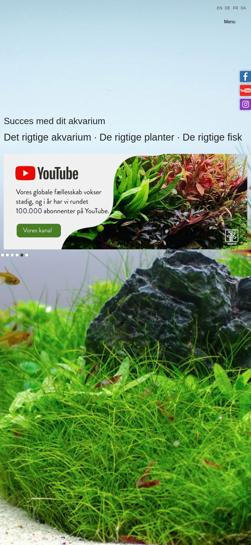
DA (243, 7)
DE (227, 7)
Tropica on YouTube (245, 90)
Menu (229, 21)
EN (219, 7)
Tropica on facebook (245, 76)
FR (235, 7)
